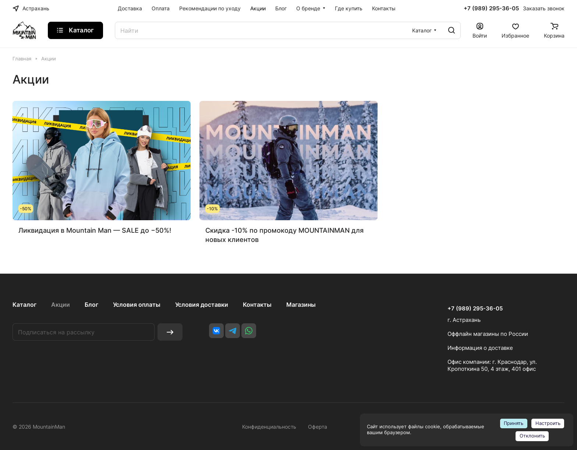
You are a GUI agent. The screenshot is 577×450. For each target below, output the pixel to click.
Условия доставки (201, 304)
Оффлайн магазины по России (487, 333)
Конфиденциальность (269, 426)
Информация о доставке (480, 347)
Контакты (257, 304)
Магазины (301, 304)
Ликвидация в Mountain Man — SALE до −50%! (94, 230)
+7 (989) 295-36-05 (491, 8)
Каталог (24, 304)
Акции (60, 304)
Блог (91, 304)
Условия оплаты (136, 304)
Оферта (317, 426)
